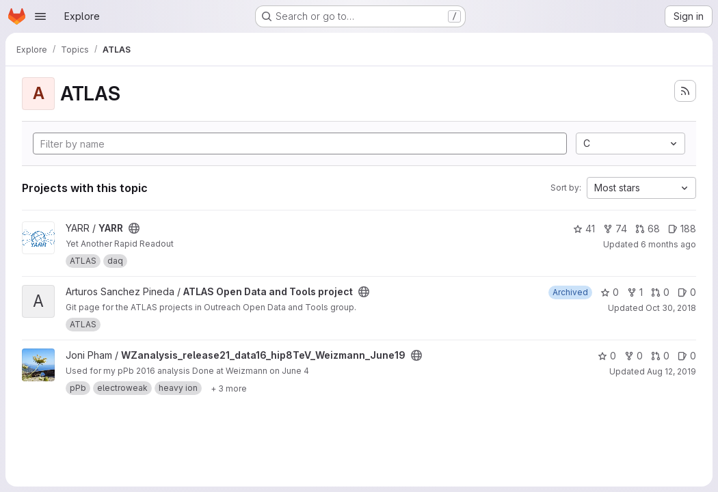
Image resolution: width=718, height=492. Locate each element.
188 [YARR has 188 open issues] (682, 228)
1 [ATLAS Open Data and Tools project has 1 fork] (635, 292)
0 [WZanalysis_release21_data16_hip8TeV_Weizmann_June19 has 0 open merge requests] (660, 355)
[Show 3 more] (228, 388)
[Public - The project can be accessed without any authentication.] (134, 228)
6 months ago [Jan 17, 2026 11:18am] (668, 244)
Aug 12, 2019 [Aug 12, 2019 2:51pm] (671, 371)
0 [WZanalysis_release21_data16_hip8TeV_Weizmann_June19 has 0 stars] (607, 355)
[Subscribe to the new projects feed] (685, 91)
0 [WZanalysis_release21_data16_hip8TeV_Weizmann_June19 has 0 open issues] (687, 355)
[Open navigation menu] (40, 16)
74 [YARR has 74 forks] (615, 228)
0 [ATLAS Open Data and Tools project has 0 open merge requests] (660, 292)
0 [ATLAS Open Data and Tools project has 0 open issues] (687, 292)
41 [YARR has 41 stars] (584, 228)
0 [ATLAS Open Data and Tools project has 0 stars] (609, 292)
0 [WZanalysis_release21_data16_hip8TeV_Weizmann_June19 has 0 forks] (633, 355)
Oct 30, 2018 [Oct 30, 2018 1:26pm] (671, 308)
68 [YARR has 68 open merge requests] (647, 228)
